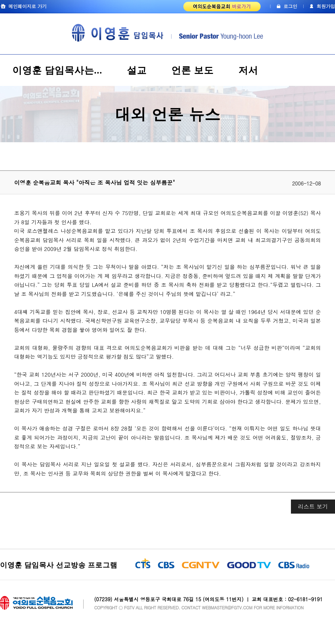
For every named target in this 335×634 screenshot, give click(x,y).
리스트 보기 (313, 506)
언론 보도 (192, 70)
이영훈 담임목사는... (57, 70)
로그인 (290, 6)
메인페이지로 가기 (27, 6)
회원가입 (326, 6)
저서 (248, 70)
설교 (137, 70)
